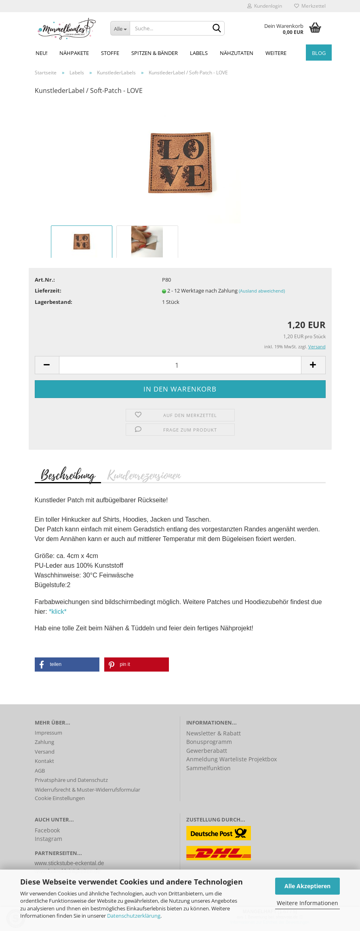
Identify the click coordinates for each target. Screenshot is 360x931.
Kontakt (44, 761)
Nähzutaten (236, 53)
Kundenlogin (264, 5)
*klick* (58, 611)
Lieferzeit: (48, 290)
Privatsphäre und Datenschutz (71, 780)
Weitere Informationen (307, 903)
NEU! (41, 53)
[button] (67, 664)
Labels (199, 53)
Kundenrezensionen (143, 474)
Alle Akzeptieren (307, 886)
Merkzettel (310, 5)
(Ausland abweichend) (262, 291)
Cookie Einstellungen (60, 798)
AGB (40, 770)
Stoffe (110, 53)
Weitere (275, 53)
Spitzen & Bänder (154, 53)
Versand (45, 751)
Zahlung (44, 742)
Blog (319, 53)
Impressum (48, 732)
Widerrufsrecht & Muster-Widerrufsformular (87, 789)
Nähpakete (74, 53)
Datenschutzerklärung (133, 915)
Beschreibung (68, 474)
